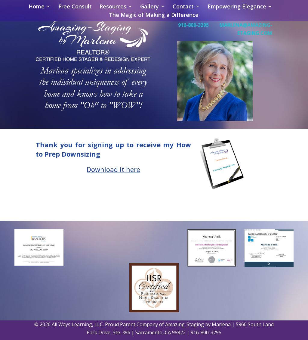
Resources (113, 7)
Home (37, 7)
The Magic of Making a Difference (154, 15)
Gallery (149, 7)
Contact (183, 7)
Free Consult (75, 7)
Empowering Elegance (237, 7)
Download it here (113, 169)
